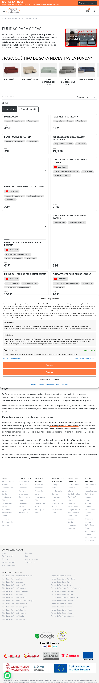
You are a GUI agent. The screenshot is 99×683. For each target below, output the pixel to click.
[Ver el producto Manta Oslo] (25, 123)
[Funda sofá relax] (29, 72)
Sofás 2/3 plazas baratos (72, 500)
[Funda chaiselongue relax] (67, 74)
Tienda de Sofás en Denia (61, 585)
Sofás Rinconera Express (89, 519)
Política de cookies (37, 385)
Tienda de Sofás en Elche (12, 579)
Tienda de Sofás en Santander (14, 604)
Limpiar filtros (9, 109)
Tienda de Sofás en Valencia (62, 607)
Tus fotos (6, 559)
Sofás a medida (8, 556)
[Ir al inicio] (13, 6)
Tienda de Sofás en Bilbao (12, 582)
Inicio (4, 18)
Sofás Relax (7, 513)
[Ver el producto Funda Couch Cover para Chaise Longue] (25, 241)
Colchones (23, 485)
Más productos (14, 18)
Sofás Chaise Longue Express (90, 497)
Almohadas (23, 494)
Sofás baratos (74, 494)
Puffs (37, 506)
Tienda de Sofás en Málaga (62, 594)
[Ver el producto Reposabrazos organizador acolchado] (74, 144)
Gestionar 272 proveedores (11, 358)
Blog (26, 556)
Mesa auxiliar (40, 497)
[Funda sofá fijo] (11, 72)
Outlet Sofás (73, 485)
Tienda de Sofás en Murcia (13, 616)
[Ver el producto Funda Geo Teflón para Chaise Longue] (74, 184)
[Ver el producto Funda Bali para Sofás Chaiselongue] (25, 285)
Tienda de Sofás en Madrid (13, 594)
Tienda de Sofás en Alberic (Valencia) (17, 576)
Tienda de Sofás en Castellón (14, 585)
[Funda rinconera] (86, 72)
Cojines (55, 494)
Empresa (28, 553)
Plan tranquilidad (9, 565)
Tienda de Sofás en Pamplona (14, 597)
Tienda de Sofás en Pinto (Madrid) (64, 597)
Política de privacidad (52, 385)
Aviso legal (64, 385)
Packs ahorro (24, 482)
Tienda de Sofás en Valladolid (14, 610)
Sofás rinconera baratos (72, 525)
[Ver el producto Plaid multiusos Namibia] (25, 144)
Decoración (40, 503)
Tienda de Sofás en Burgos (62, 582)
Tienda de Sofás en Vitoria (61, 610)
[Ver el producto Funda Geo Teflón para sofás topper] (74, 241)
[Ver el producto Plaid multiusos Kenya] (74, 123)
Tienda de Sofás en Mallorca (13, 619)
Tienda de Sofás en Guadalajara (15, 591)
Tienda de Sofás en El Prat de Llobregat (18, 601)
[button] (45, 170)
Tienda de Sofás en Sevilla (61, 604)
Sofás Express (90, 485)
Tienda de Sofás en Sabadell (62, 601)
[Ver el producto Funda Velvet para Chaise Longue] (74, 285)
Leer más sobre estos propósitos (85, 358)
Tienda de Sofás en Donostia (14, 588)
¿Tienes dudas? (8, 562)
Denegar (49, 372)
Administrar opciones (49, 379)
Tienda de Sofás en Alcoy (61, 576)
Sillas (37, 500)
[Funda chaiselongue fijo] (48, 74)
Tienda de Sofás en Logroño (62, 591)
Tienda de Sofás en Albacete (62, 616)
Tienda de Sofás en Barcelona (63, 579)
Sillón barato (73, 513)
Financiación (30, 562)
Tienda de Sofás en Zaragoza (14, 613)
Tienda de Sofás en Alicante (62, 613)
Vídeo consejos (31, 559)
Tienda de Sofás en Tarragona (14, 607)
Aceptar (49, 365)
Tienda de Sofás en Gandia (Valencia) (66, 588)
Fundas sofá (57, 491)
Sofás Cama (7, 503)
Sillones (5, 500)
